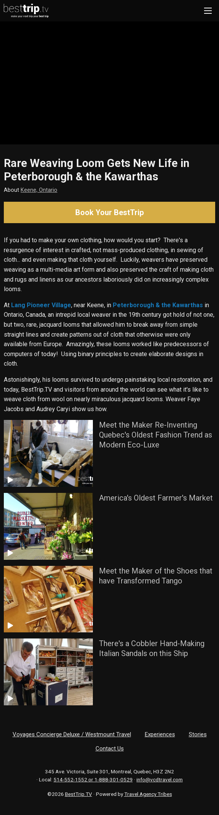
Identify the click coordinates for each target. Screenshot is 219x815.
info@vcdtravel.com (159, 779)
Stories (198, 734)
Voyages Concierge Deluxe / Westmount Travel (72, 734)
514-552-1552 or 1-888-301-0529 (93, 779)
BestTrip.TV (78, 794)
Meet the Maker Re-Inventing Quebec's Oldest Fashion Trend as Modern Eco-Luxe (155, 434)
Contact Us (110, 748)
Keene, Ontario (39, 190)
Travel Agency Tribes (148, 794)
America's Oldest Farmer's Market (156, 497)
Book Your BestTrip (109, 212)
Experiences (160, 734)
